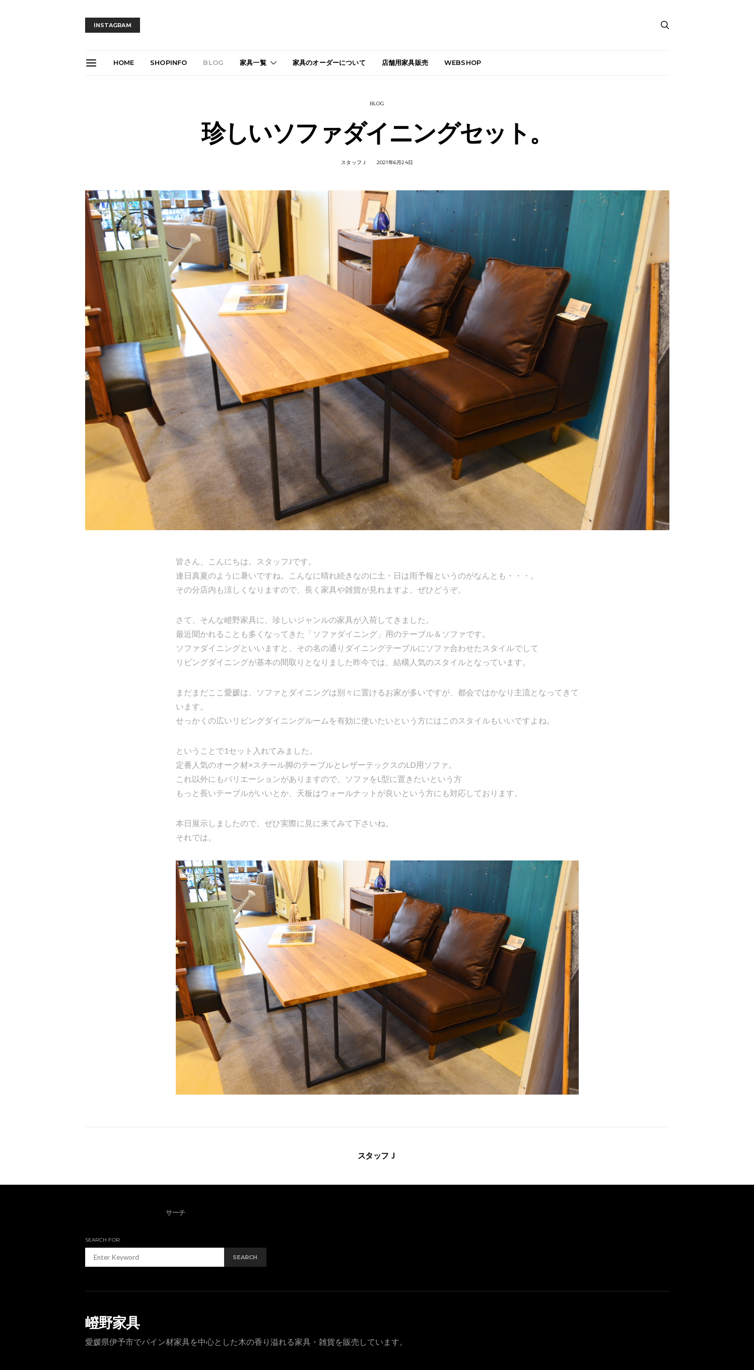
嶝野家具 (112, 1323)
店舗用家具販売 (405, 62)
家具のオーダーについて (329, 62)
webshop (462, 62)
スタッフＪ (354, 162)
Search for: (103, 1240)
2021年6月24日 (395, 162)
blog (213, 62)
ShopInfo (168, 62)
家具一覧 (253, 62)
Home (123, 62)
